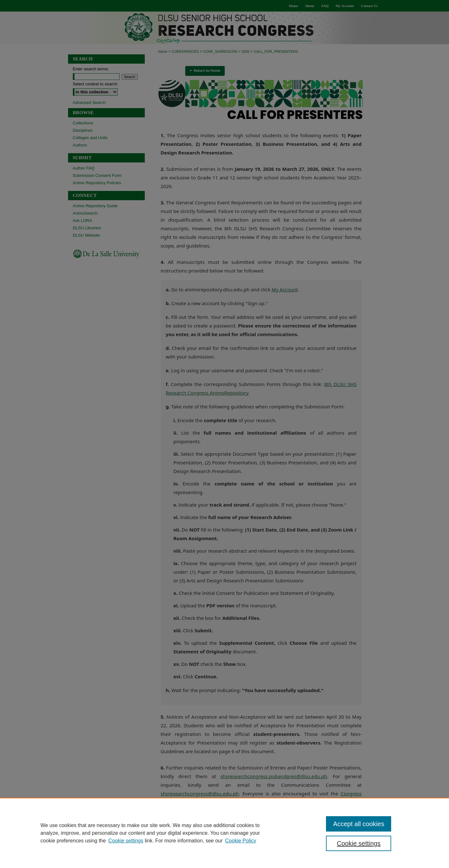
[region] (224, 833)
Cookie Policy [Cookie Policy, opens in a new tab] (240, 840)
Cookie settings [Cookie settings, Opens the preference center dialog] (359, 843)
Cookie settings (125, 840)
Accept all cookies (358, 823)
